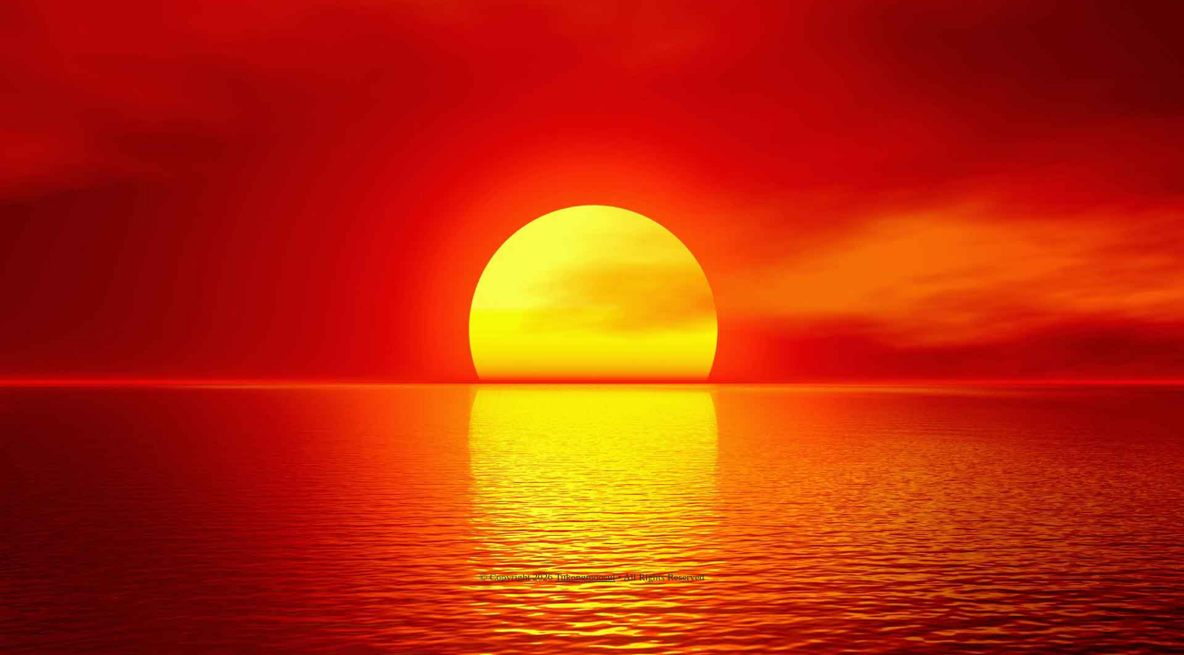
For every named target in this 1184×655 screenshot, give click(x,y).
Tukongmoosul (585, 576)
